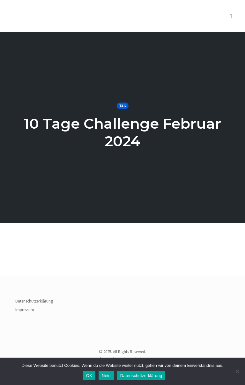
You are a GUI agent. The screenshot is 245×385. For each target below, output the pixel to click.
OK (89, 375)
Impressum (24, 309)
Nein (106, 375)
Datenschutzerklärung (34, 301)
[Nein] (237, 371)
